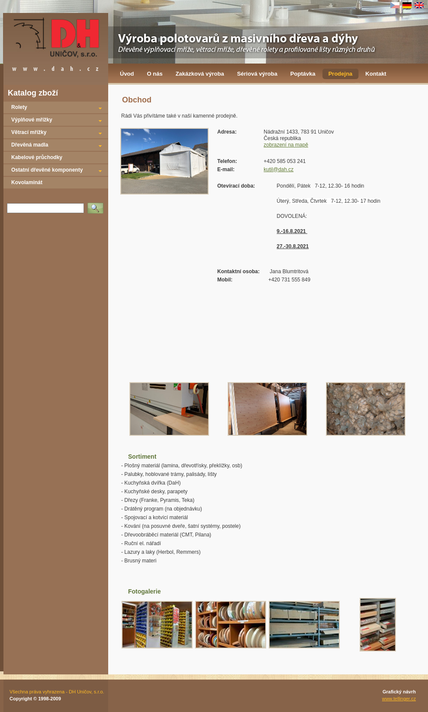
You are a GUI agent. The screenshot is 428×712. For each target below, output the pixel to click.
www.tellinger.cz (399, 698)
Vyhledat (97, 205)
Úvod (127, 73)
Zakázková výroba (200, 73)
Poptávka (302, 73)
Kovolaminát (26, 182)
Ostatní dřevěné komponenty (47, 170)
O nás (155, 73)
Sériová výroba (257, 73)
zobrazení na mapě (286, 145)
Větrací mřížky (28, 132)
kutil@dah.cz (278, 169)
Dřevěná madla (29, 145)
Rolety (19, 107)
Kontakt (375, 73)
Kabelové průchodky (36, 157)
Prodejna (340, 73)
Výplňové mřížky (31, 120)
